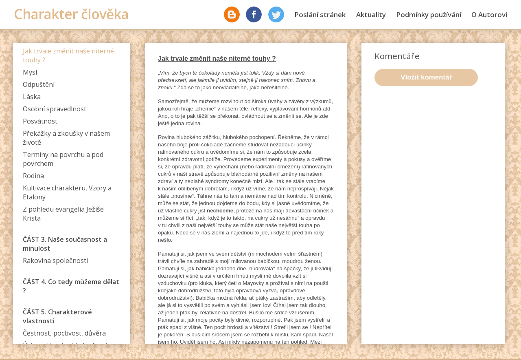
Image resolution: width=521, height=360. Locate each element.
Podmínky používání (428, 14)
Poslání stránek (320, 14)
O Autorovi (489, 14)
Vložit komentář (426, 77)
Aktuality (371, 14)
